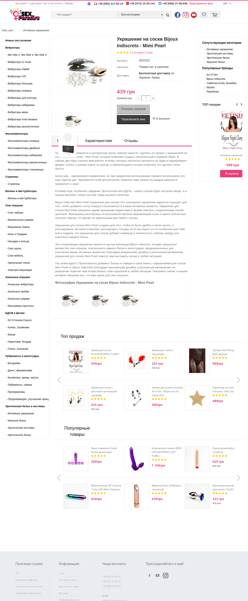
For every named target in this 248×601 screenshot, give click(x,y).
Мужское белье (16, 420)
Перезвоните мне (201, 3)
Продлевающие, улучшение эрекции (27, 399)
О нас (61, 573)
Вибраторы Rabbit (17, 69)
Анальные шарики (18, 298)
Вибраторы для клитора (21, 97)
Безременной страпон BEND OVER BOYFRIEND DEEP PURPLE (167, 452)
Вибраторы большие (19, 83)
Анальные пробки (17, 291)
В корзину (232, 173)
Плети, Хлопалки (17, 348)
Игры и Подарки (16, 234)
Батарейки (13, 363)
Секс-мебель (14, 255)
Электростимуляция (19, 270)
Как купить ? (22, 3)
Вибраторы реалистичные (22, 126)
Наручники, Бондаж (18, 341)
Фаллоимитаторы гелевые (22, 140)
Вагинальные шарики (19, 219)
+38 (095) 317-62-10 (111, 577)
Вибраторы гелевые (19, 90)
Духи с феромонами (19, 370)
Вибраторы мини (17, 112)
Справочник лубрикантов (28, 593)
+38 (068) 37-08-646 (111, 586)
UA (225, 3)
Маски (10, 334)
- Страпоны (13, 183)
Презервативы (15, 391)
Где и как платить (53, 3)
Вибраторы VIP (16, 76)
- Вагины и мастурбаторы (21, 198)
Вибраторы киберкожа (20, 105)
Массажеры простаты (20, 305)
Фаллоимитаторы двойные (23, 148)
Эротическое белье (18, 434)
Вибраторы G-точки (18, 62)
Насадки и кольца (17, 241)
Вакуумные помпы (18, 226)
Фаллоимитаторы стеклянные (24, 169)
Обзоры (69, 3)
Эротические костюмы (20, 427)
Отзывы (131, 141)
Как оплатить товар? (69, 587)
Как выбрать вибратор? (26, 580)
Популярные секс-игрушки (28, 587)
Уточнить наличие (133, 109)
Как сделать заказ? (68, 580)
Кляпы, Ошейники (17, 327)
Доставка (36, 3)
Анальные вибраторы (20, 284)
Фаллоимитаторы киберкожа (24, 155)
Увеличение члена (18, 262)
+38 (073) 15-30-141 (111, 581)
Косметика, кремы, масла (22, 377)
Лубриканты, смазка (19, 384)
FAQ (17, 573)
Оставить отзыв (143, 52)
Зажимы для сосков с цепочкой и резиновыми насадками (104, 391)
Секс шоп (7, 30)
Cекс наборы (14, 212)
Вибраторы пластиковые (21, 119)
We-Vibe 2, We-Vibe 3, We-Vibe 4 (26, 54)
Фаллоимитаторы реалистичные (26, 162)
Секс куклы (13, 248)
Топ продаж (72, 336)
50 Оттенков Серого (19, 320)
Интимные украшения (36, 30)
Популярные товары (77, 431)
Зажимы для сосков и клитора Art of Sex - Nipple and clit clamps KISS (167, 391)
